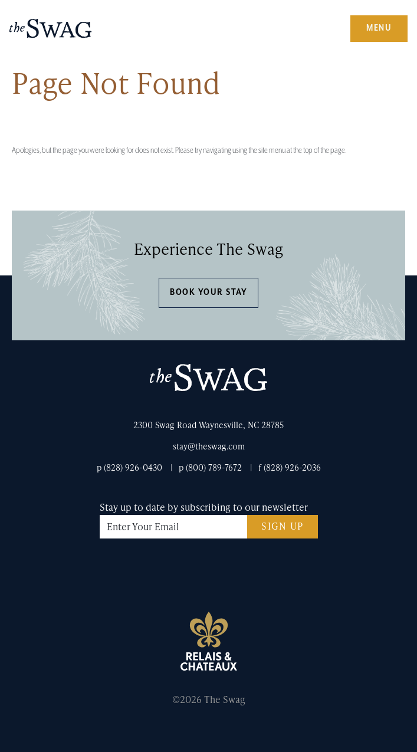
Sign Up (282, 526)
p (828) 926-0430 (129, 467)
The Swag (50, 33)
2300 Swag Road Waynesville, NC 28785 (208, 425)
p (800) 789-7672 (210, 467)
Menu (379, 28)
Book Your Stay (208, 292)
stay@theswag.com (209, 446)
